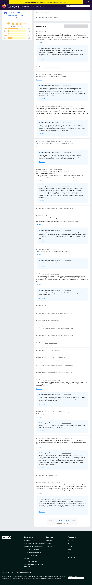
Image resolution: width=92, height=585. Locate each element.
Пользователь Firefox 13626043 (54, 141)
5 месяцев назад (69, 411)
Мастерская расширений (33, 546)
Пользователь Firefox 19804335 (54, 335)
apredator (47, 380)
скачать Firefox (61, 2)
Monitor (70, 549)
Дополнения (28, 537)
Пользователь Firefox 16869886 (54, 328)
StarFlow (47, 320)
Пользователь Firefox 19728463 (54, 357)
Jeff (46, 475)
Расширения (25, 6)
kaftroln (47, 215)
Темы (32, 6)
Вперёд (73, 520)
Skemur (47, 274)
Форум (26, 558)
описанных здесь (22, 576)
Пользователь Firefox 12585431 (54, 365)
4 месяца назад (68, 106)
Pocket (70, 552)
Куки (13, 572)
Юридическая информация (24, 572)
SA (45, 249)
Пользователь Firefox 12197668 (54, 313)
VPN (69, 543)
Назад (50, 520)
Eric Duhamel (48, 169)
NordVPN (13, 17)
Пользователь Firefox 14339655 (54, 411)
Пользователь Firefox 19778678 (54, 438)
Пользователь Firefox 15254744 (54, 208)
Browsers (71, 540)
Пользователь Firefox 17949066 (54, 372)
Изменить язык (72, 576)
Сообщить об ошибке (31, 561)
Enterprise (49, 546)
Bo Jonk (47, 482)
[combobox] (78, 6)
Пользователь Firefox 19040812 (54, 106)
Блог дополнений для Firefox (34, 543)
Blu (46, 306)
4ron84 (47, 31)
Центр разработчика (31, 549)
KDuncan (47, 350)
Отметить (39, 42)
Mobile (48, 543)
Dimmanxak (48, 67)
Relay (70, 546)
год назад (55, 17)
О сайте (27, 540)
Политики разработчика (32, 552)
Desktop (49, 540)
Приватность (5, 572)
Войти (88, 2)
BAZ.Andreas (48, 74)
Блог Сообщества (30, 555)
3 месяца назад (54, 31)
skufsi (46, 343)
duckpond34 (48, 17)
